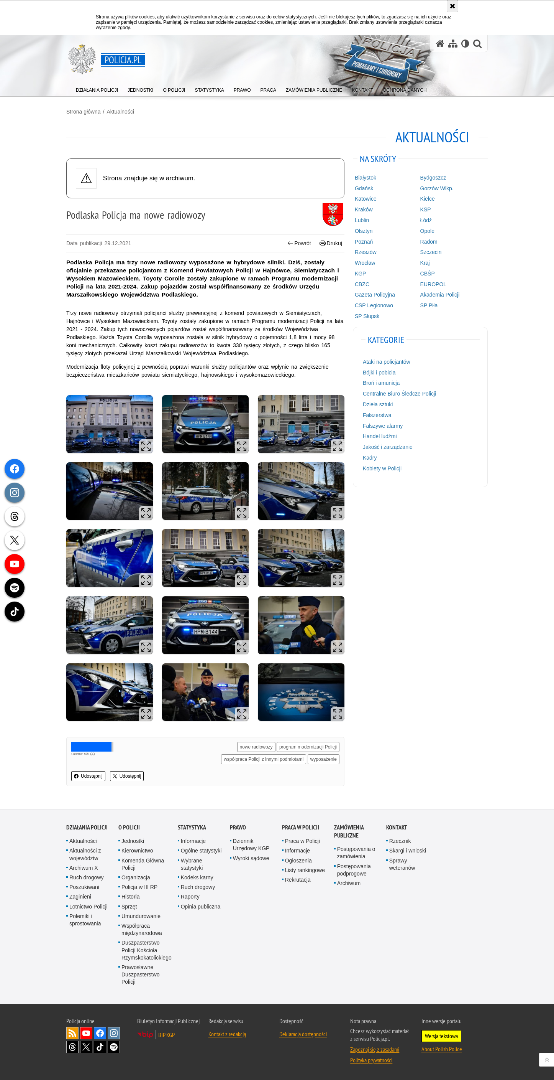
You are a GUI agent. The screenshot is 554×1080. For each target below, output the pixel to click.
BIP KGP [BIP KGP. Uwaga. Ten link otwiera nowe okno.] (166, 1035)
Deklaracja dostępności (303, 1034)
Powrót (299, 243)
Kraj (425, 263)
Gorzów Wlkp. (437, 188)
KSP (425, 209)
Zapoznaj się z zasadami (374, 1049)
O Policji (129, 827)
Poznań (364, 242)
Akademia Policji (440, 295)
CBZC (362, 284)
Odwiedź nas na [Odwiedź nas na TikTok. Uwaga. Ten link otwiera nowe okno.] (100, 1047)
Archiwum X (83, 868)
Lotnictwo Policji (88, 907)
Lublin (362, 220)
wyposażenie (323, 759)
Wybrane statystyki (192, 864)
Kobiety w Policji (382, 468)
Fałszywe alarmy (383, 426)
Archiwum (349, 883)
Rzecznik (400, 841)
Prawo (238, 827)
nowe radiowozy (256, 747)
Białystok (365, 178)
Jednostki (132, 841)
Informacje (193, 841)
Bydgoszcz (433, 178)
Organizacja (135, 877)
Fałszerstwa (377, 415)
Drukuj (331, 243)
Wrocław (365, 263)
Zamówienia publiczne (349, 831)
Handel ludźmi (380, 436)
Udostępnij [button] (88, 776)
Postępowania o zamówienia (356, 852)
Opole (427, 231)
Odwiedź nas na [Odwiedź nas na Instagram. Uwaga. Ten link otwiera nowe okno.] (114, 1033)
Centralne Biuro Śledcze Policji (399, 394)
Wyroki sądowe (251, 858)
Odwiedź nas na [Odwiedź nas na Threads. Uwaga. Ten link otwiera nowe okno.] (72, 1047)
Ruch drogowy (86, 877)
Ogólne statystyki (201, 851)
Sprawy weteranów (402, 864)
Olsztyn (364, 231)
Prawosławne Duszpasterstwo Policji (140, 974)
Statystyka (192, 827)
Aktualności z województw (85, 854)
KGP (360, 273)
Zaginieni (80, 897)
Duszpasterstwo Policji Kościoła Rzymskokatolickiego (146, 950)
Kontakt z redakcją (227, 1034)
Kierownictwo (137, 851)
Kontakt (396, 827)
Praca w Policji (300, 827)
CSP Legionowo (374, 305)
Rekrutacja (298, 880)
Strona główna (83, 112)
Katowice (366, 199)
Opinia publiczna (201, 907)
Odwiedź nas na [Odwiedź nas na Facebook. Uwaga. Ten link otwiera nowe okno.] (100, 1033)
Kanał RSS (72, 1033)
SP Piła (429, 305)
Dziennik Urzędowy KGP (251, 844)
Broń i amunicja (381, 383)
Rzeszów (366, 252)
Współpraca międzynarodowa (141, 929)
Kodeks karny (197, 877)
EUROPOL (433, 284)
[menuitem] (97, 88)
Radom (429, 242)
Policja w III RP (139, 887)
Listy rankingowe (305, 870)
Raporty (190, 897)
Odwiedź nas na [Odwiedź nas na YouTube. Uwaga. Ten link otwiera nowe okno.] (86, 1033)
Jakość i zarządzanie (388, 447)
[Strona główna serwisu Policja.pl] (440, 43)
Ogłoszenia (298, 860)
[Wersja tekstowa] (465, 43)
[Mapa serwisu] (452, 43)
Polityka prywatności (371, 1060)
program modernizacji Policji (308, 747)
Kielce (427, 199)
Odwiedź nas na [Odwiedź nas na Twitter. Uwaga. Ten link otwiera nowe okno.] (86, 1047)
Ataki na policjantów (386, 362)
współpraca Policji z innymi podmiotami (263, 759)
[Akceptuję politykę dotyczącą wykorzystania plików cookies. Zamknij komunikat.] (452, 6)
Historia (130, 897)
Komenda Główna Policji (142, 864)
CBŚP (427, 273)
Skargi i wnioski (407, 851)
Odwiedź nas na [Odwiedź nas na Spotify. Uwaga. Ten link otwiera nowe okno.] (114, 1047)
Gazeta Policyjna (375, 295)
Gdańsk (364, 188)
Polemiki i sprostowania (85, 920)
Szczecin (431, 252)
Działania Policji (87, 827)
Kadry (370, 458)
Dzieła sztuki (378, 404)
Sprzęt (129, 907)
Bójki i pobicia (379, 372)
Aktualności (120, 112)
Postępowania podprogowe (354, 870)
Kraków (364, 209)
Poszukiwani (84, 887)
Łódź (426, 220)
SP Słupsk (367, 316)
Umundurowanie (141, 916)
